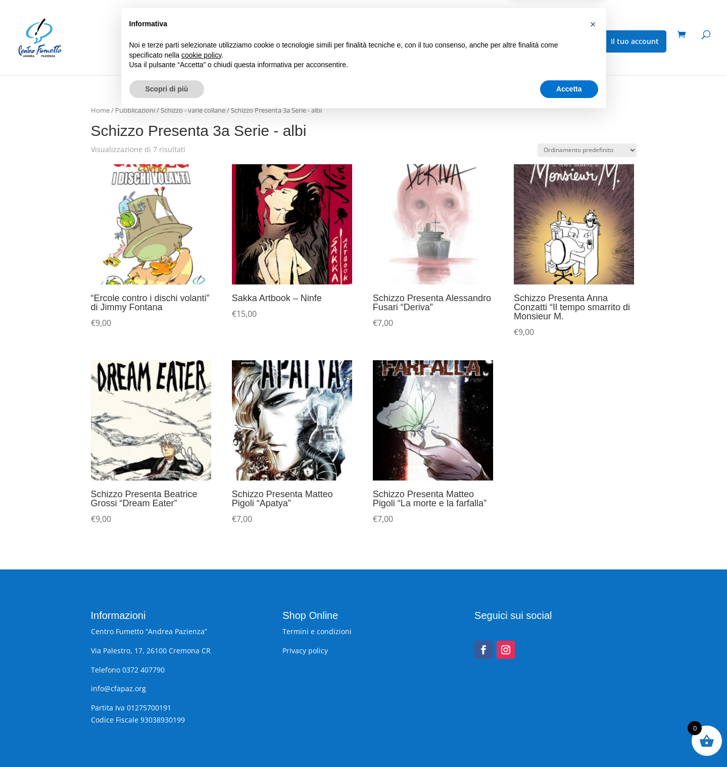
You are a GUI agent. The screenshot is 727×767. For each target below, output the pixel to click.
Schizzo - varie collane (193, 110)
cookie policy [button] (201, 705)
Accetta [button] (569, 739)
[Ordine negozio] (587, 150)
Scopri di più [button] (167, 739)
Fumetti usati (467, 42)
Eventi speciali (232, 42)
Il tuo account (635, 41)
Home (100, 110)
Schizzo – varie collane (541, 42)
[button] (593, 675)
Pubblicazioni (161, 42)
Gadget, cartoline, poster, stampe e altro (350, 42)
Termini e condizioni (317, 631)
